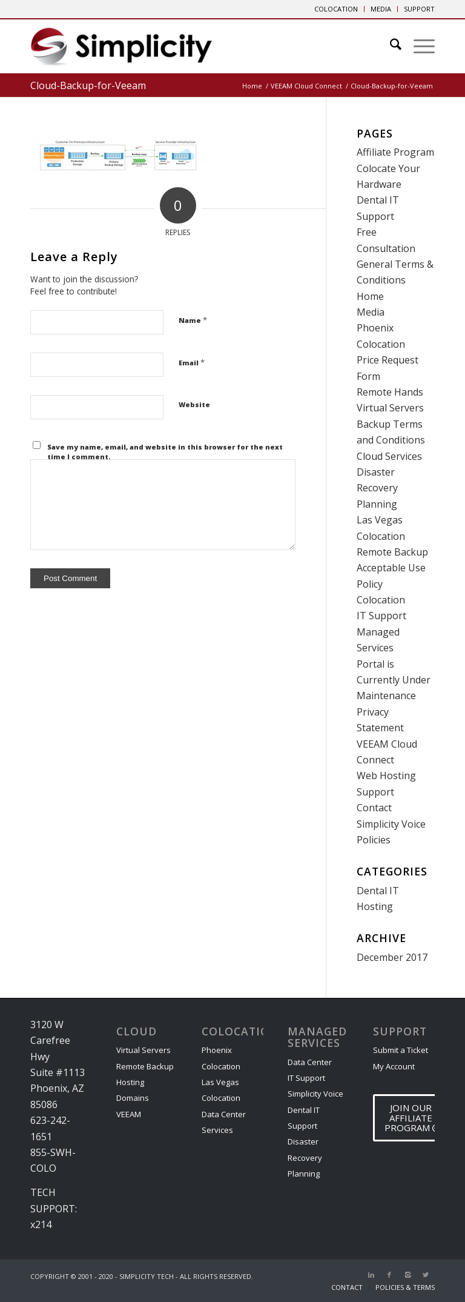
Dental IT (378, 890)
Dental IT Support (304, 1117)
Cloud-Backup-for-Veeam (88, 85)
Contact (374, 807)
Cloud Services (389, 456)
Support (375, 792)
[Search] (389, 46)
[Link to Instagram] (407, 1275)
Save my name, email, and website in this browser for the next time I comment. (165, 452)
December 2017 (392, 957)
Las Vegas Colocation (221, 1090)
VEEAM (128, 1114)
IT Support (381, 615)
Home (370, 296)
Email (192, 362)
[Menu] (418, 46)
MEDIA (381, 8)
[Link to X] (426, 1275)
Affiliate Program (395, 152)
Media (370, 312)
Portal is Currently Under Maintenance (393, 680)
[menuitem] (336, 9)
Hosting (375, 906)
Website (194, 404)
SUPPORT (419, 8)
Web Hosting (386, 775)
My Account (394, 1066)
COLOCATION (336, 8)
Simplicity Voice (391, 824)
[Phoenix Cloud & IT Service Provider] (121, 50)
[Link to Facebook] (389, 1275)
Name (193, 319)
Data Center (310, 1062)
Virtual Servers (390, 407)
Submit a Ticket (400, 1050)
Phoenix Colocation (221, 1058)
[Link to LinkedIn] (371, 1275)
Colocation (381, 599)
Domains (132, 1097)
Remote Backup (392, 552)
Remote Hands (390, 392)
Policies (374, 839)
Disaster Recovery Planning (377, 488)
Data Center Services (224, 1122)
